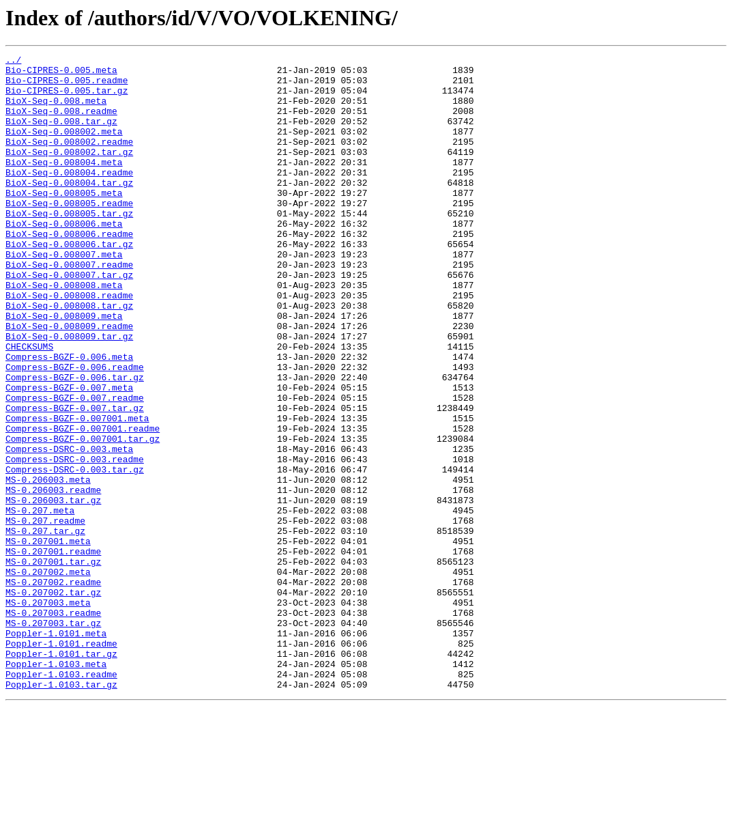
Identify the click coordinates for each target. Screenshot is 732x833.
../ (13, 61)
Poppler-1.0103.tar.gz (61, 811)
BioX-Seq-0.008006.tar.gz (69, 283)
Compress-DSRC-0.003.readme (74, 541)
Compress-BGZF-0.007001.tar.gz (82, 516)
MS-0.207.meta (39, 602)
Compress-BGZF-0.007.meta (69, 455)
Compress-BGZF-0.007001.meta (77, 491)
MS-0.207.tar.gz (45, 627)
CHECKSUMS (29, 405)
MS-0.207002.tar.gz (53, 700)
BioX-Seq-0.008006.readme (69, 270)
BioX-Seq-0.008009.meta (64, 369)
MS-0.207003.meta (48, 713)
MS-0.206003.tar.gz (53, 590)
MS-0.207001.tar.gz (53, 664)
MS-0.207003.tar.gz (53, 737)
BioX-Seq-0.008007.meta (64, 295)
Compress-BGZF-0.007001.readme (82, 504)
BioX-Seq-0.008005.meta (64, 221)
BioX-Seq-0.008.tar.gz (61, 135)
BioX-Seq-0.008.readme (61, 123)
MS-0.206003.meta (48, 565)
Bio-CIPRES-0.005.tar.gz (66, 98)
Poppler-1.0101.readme (61, 762)
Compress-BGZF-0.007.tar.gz (74, 479)
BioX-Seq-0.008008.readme (69, 344)
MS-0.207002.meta (48, 676)
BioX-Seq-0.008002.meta (64, 147)
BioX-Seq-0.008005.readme (69, 233)
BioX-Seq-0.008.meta (55, 110)
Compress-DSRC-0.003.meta (69, 528)
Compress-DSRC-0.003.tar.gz (74, 553)
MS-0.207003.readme (53, 725)
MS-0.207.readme (45, 614)
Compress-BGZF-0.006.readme (74, 430)
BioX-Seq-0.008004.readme (69, 196)
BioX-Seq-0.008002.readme (69, 160)
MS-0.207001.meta (48, 639)
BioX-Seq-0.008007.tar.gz (69, 319)
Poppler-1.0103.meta (55, 786)
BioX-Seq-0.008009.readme (69, 381)
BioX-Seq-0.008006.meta (64, 258)
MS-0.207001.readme (53, 651)
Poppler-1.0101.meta (55, 750)
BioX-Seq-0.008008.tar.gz (69, 356)
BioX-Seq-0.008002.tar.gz (69, 172)
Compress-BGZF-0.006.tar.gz (74, 442)
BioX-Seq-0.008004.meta (64, 184)
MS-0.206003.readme (53, 577)
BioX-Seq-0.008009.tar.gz (69, 393)
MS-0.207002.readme (53, 688)
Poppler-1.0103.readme (61, 799)
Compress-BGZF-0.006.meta (69, 418)
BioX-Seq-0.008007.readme (69, 307)
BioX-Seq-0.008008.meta (64, 332)
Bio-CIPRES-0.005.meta (61, 74)
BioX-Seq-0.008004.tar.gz (69, 209)
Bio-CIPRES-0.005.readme (66, 86)
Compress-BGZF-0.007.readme (74, 467)
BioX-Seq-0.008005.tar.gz (69, 246)
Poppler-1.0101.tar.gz (61, 774)
